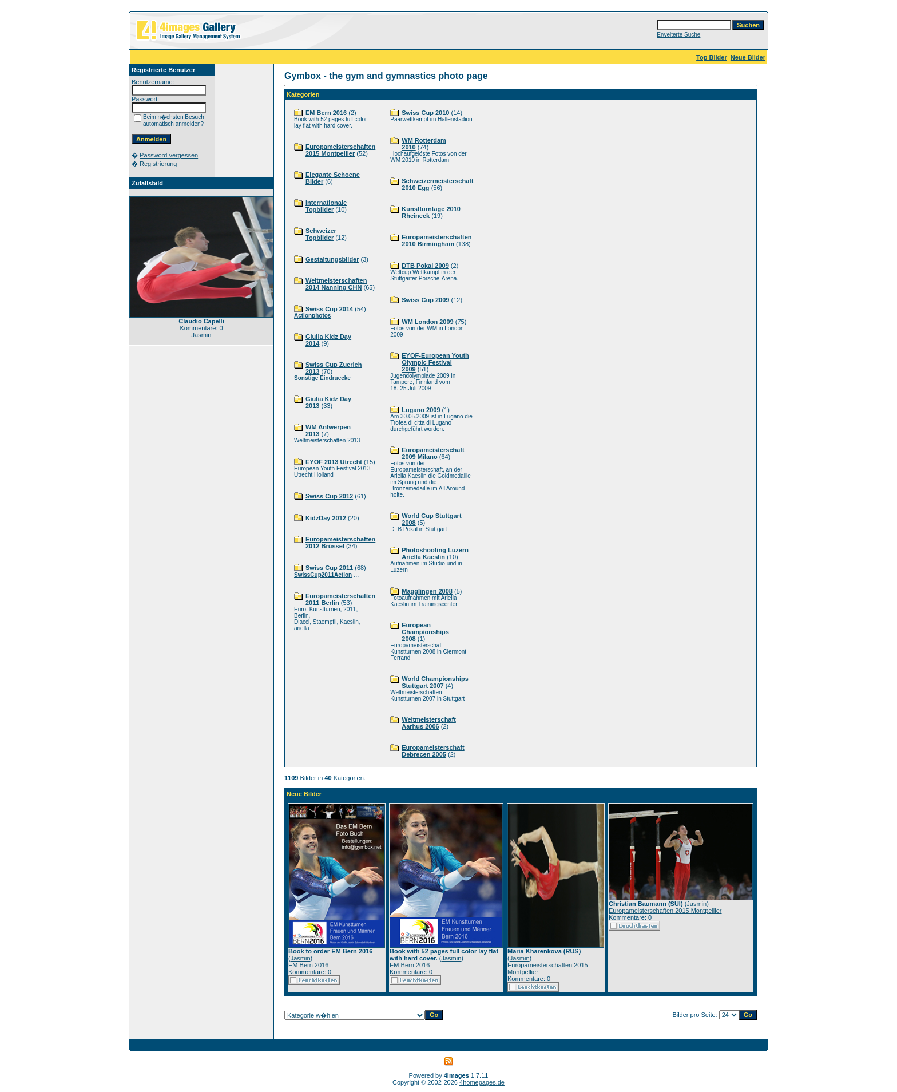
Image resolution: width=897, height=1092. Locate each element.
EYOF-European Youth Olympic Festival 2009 (435, 362)
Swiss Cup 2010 (425, 112)
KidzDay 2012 (325, 518)
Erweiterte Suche (678, 34)
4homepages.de (482, 1082)
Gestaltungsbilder (332, 259)
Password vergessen (169, 155)
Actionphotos (312, 315)
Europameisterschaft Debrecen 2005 (433, 751)
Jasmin (301, 958)
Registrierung (158, 163)
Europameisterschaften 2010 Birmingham (436, 240)
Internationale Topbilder (326, 206)
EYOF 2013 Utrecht (333, 461)
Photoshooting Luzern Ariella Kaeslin (435, 553)
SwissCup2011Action (323, 575)
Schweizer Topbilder (320, 234)
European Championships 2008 (425, 632)
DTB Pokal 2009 (425, 265)
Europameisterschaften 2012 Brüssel (340, 542)
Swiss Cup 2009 (425, 299)
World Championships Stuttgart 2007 (435, 682)
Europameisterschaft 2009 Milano (433, 453)
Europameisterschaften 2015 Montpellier (340, 150)
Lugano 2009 (421, 409)
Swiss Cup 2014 (329, 309)
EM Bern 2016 (326, 112)
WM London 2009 (427, 321)
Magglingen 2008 (427, 591)
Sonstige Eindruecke (322, 378)
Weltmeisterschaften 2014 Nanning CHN (336, 284)
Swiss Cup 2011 (329, 567)
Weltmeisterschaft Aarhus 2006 (429, 723)
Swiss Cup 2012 (329, 496)
